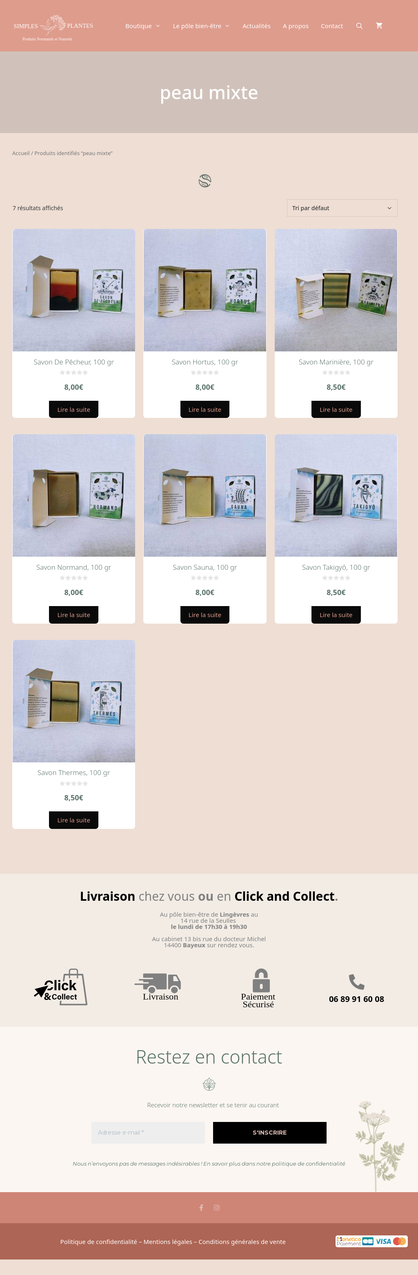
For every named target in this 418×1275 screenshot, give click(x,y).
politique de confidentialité (308, 1163)
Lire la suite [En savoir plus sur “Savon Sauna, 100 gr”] (205, 615)
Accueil (21, 153)
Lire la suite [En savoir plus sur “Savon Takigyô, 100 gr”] (336, 615)
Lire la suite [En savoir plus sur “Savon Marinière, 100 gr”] (336, 409)
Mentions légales (167, 1241)
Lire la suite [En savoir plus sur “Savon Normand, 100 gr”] (73, 615)
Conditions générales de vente (242, 1241)
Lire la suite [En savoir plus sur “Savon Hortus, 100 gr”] (205, 409)
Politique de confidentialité (98, 1241)
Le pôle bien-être (205, 26)
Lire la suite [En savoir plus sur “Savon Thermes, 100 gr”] (73, 820)
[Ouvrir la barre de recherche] (359, 26)
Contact (332, 26)
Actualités (256, 26)
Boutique (146, 26)
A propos (296, 26)
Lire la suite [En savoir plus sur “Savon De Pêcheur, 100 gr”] (73, 409)
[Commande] (342, 208)
